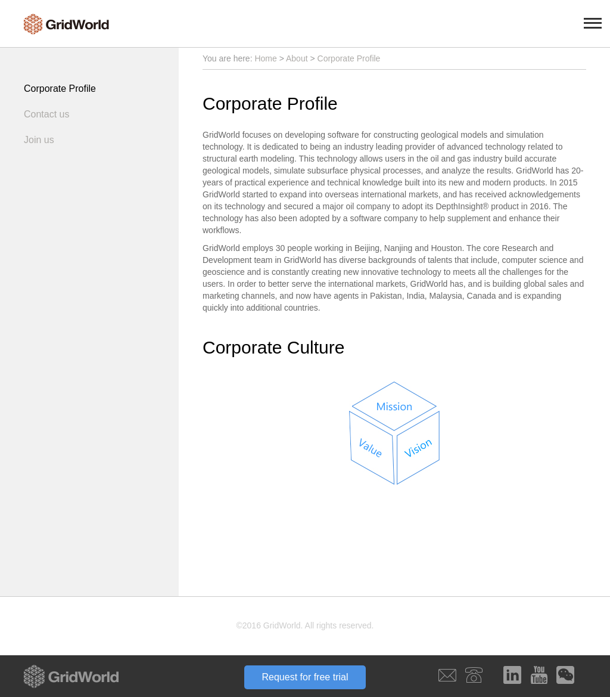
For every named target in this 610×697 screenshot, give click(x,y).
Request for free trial (305, 677)
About (297, 58)
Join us (39, 140)
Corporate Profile (60, 88)
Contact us (46, 114)
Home (265, 58)
